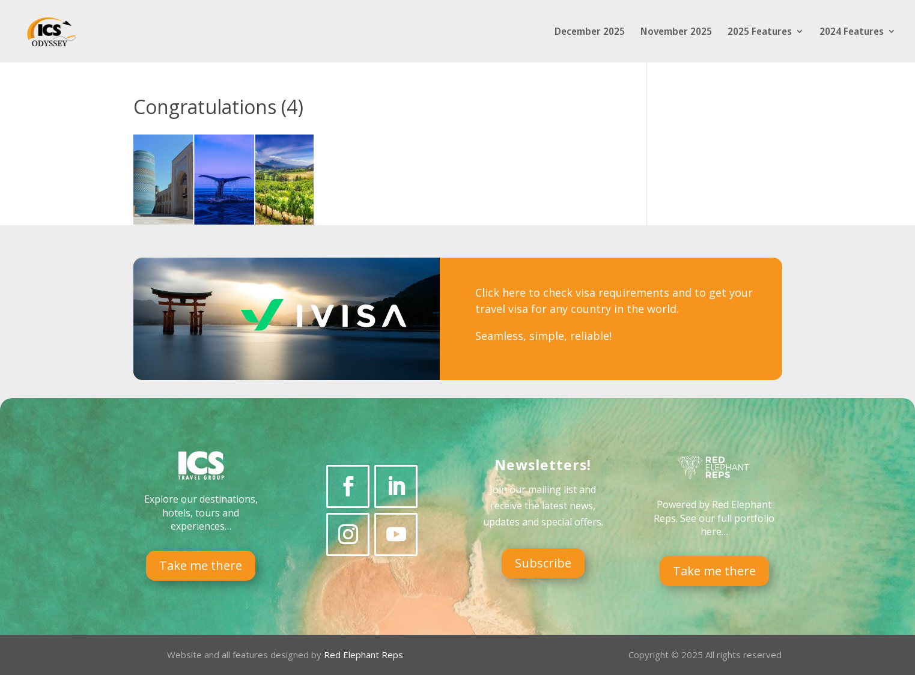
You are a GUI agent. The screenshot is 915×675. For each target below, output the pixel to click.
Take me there (200, 565)
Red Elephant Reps (365, 655)
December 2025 (590, 32)
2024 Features (851, 32)
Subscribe (543, 563)
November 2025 (676, 32)
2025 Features (760, 32)
